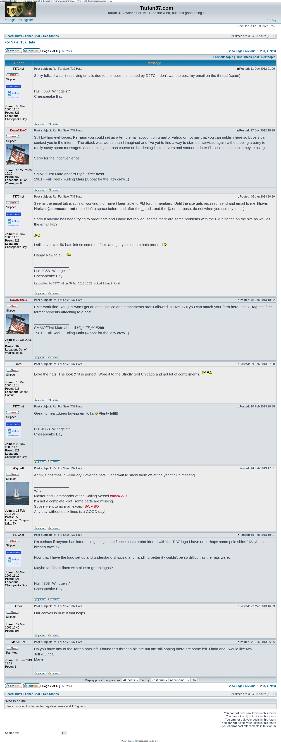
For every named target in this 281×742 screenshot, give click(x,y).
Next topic (268, 57)
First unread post (247, 57)
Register (25, 20)
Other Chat (32, 36)
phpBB (134, 741)
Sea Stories (51, 36)
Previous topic (223, 57)
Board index (13, 36)
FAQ (271, 20)
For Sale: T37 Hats (19, 42)
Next (273, 51)
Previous (249, 51)
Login (10, 20)
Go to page (235, 51)
